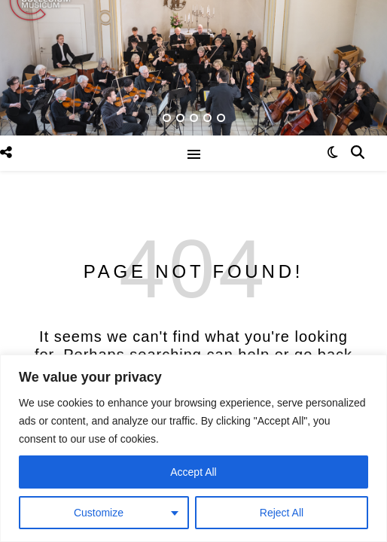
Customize (98, 513)
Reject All (281, 513)
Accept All (193, 472)
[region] (193, 448)
